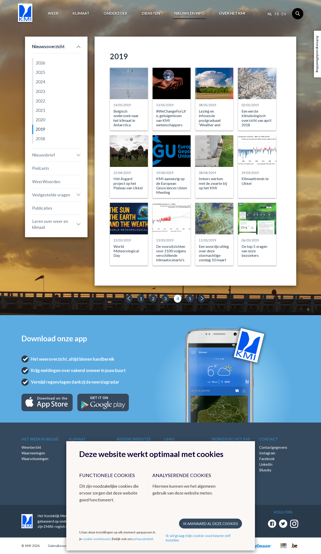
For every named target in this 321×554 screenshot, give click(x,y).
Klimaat (81, 13)
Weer (53, 13)
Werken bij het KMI (231, 439)
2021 (40, 110)
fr (277, 14)
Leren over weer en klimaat (50, 224)
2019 (40, 129)
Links (169, 439)
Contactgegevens (273, 447)
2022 (40, 100)
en (283, 14)
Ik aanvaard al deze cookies (210, 523)
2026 (40, 62)
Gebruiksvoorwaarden (64, 546)
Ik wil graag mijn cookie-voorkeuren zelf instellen (198, 537)
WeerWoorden (46, 181)
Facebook (267, 459)
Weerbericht (31, 447)
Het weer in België (39, 439)
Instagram (267, 453)
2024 (40, 81)
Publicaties (42, 208)
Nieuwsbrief (43, 154)
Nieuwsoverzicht (48, 46)
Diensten (151, 13)
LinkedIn (265, 464)
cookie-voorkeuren (96, 539)
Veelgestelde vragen (51, 194)
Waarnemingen (33, 453)
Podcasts (40, 168)
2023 (40, 91)
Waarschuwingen (34, 459)
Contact (268, 439)
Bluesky (265, 470)
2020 (40, 119)
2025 (40, 72)
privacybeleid (143, 539)
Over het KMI (232, 13)
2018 (40, 138)
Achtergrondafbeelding (318, 54)
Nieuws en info (189, 13)
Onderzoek (116, 13)
